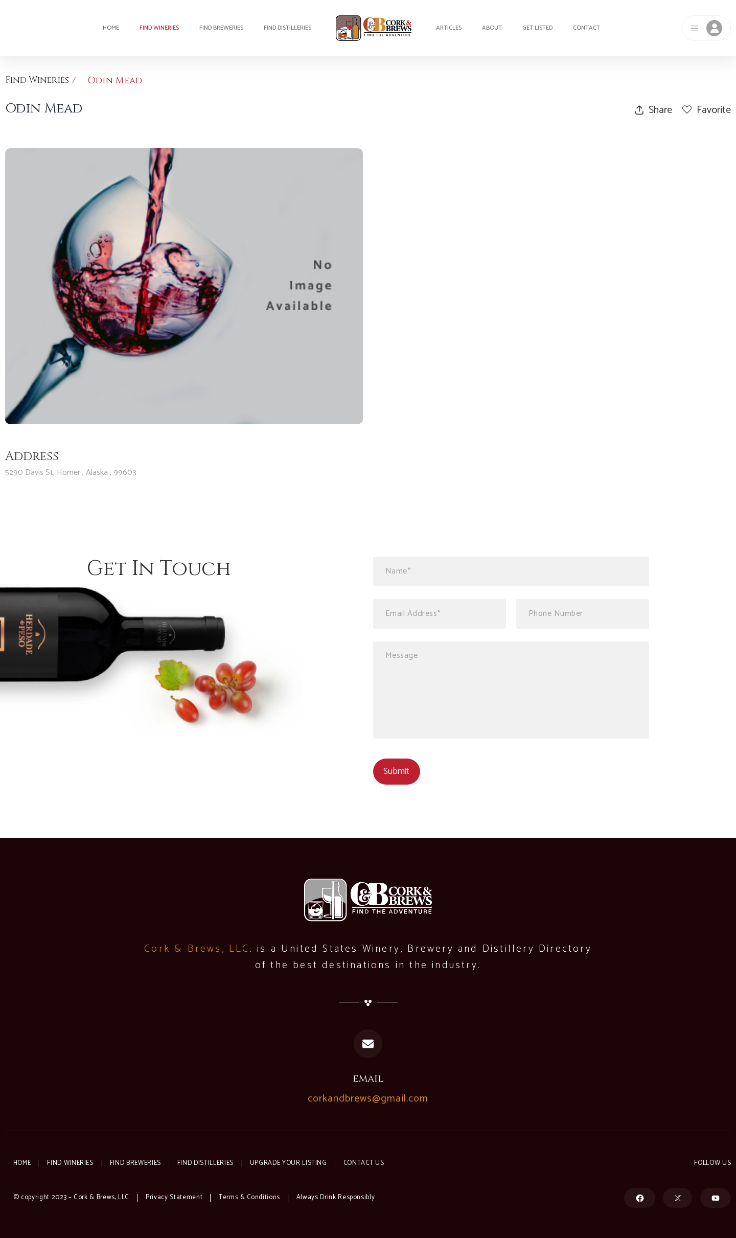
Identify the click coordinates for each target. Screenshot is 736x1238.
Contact (586, 28)
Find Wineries (159, 28)
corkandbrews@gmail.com (368, 1099)
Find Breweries (221, 28)
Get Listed (537, 28)
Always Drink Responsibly (336, 1197)
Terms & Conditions (250, 1197)
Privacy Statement (174, 1197)
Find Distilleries (287, 28)
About (492, 28)
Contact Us (369, 1163)
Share (653, 110)
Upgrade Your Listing (293, 1163)
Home (111, 28)
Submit (396, 771)
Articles (449, 28)
